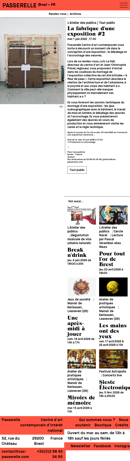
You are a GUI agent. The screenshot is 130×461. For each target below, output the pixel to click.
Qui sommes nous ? (97, 420)
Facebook (102, 446)
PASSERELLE (19, 6)
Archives (75, 14)
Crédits (121, 425)
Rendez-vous (58, 14)
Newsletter (80, 446)
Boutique (102, 425)
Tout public (77, 170)
